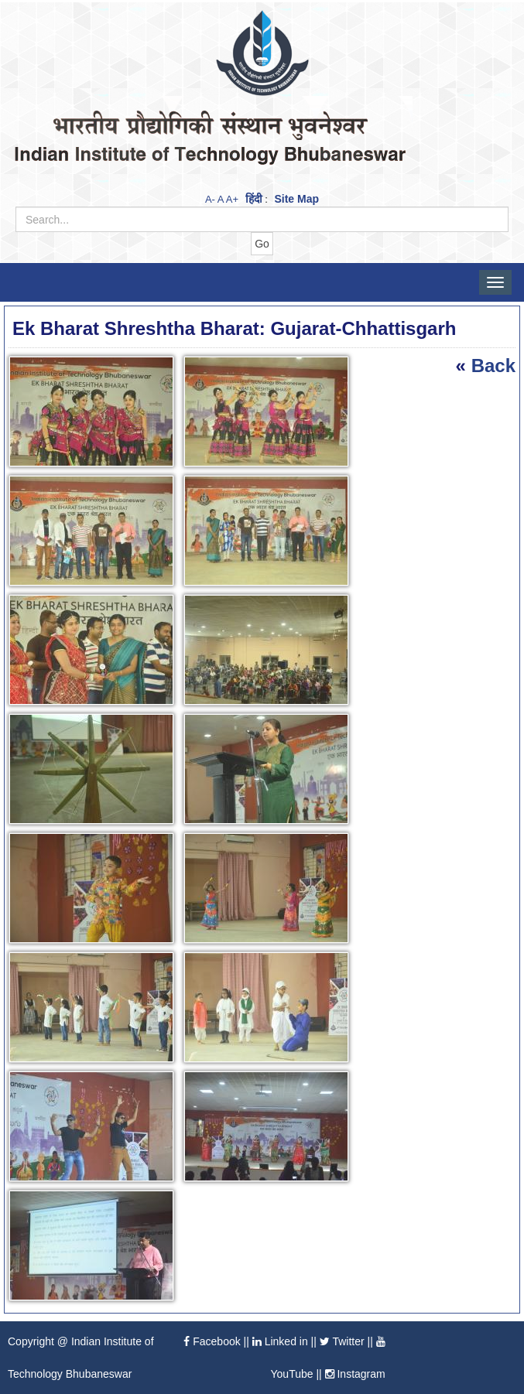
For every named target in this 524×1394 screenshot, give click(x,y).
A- (210, 199)
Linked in (280, 1341)
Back (493, 365)
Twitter (342, 1341)
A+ (232, 199)
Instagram (355, 1374)
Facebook (211, 1341)
